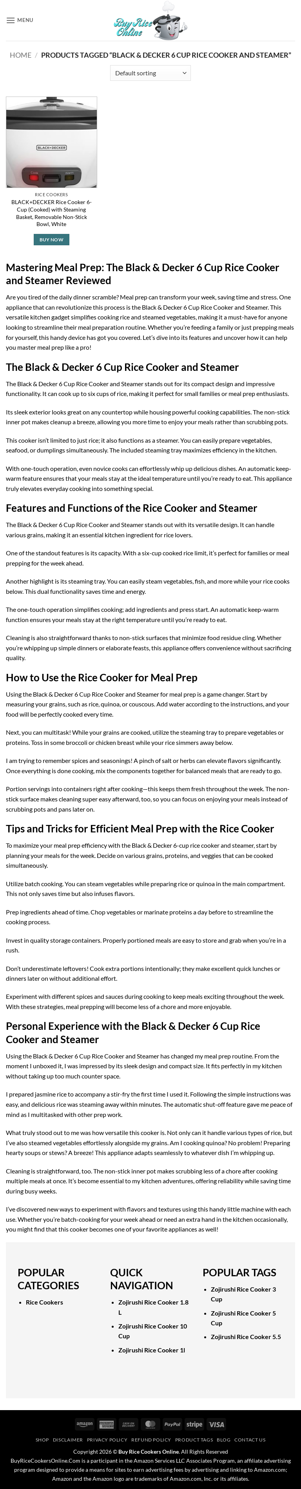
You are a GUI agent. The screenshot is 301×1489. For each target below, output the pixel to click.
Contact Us (249, 1440)
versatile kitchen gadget (38, 317)
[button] (19, 20)
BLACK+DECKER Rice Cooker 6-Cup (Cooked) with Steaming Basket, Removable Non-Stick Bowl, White (51, 213)
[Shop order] (150, 73)
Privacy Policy (107, 1440)
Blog (223, 1440)
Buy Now (51, 239)
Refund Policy (151, 1440)
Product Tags (194, 1440)
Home (20, 55)
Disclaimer (68, 1440)
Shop (42, 1440)
